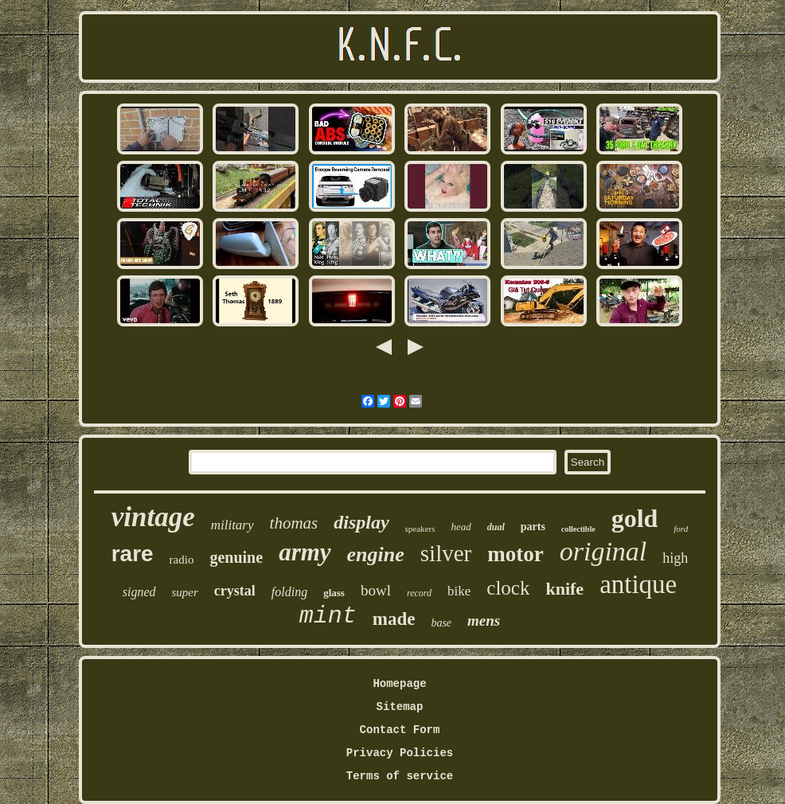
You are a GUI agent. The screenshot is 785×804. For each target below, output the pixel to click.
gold (634, 518)
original (603, 551)
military (232, 525)
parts (533, 527)
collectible (578, 529)
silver (445, 553)
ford (681, 528)
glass (334, 593)
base (441, 623)
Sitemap (400, 707)
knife (564, 589)
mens (483, 620)
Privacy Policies (399, 753)
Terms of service (399, 776)
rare (132, 553)
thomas (294, 523)
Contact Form (400, 730)
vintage (153, 517)
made (394, 619)
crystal (235, 591)
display (361, 522)
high (675, 558)
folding (289, 592)
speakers (420, 528)
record (419, 593)
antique (638, 584)
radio (182, 559)
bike (459, 591)
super (185, 592)
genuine (236, 557)
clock (507, 588)
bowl (376, 590)
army (304, 552)
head (461, 527)
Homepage (399, 683)
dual (496, 527)
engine (375, 554)
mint (328, 616)
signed (139, 592)
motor (515, 554)
